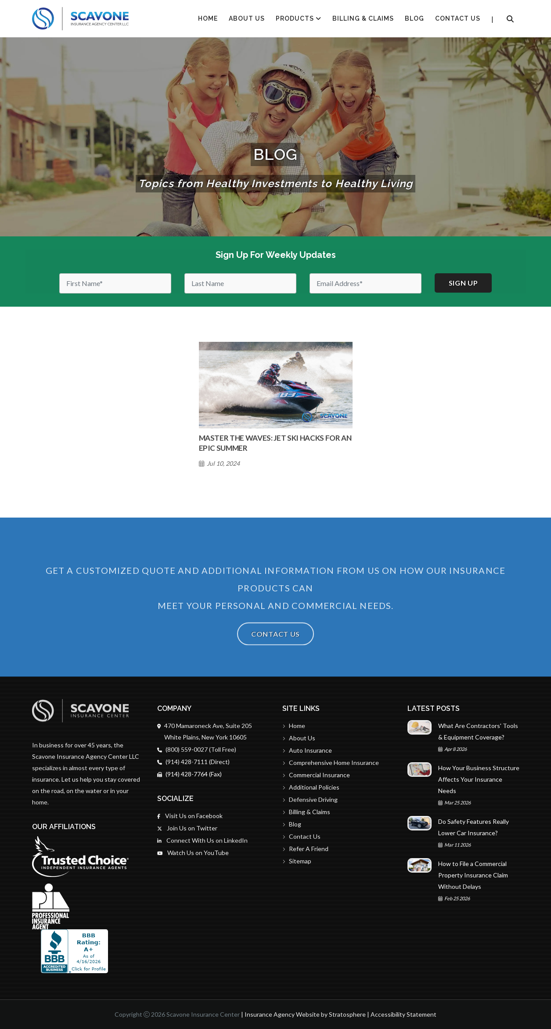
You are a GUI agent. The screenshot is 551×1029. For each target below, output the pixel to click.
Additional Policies (310, 787)
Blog (414, 18)
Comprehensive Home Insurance (330, 762)
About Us (247, 18)
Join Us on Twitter (187, 828)
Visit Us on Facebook (190, 815)
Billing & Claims (363, 18)
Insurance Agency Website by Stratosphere (305, 1014)
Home (293, 725)
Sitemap (296, 861)
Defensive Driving (310, 799)
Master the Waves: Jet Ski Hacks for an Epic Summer (275, 443)
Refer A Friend (305, 848)
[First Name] (115, 283)
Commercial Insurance (316, 775)
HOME (208, 18)
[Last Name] (240, 283)
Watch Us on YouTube (193, 852)
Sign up (463, 283)
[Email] (365, 283)
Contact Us (457, 18)
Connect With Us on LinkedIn (202, 840)
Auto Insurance (307, 750)
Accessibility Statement (403, 1014)
